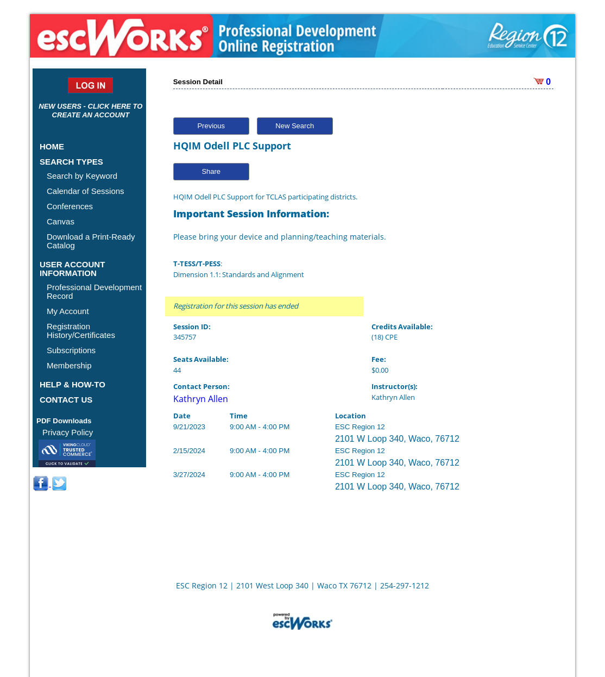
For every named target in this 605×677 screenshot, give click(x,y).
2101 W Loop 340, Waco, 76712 (397, 438)
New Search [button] (294, 126)
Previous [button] (211, 126)
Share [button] (210, 171)
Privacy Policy (67, 432)
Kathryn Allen (200, 399)
